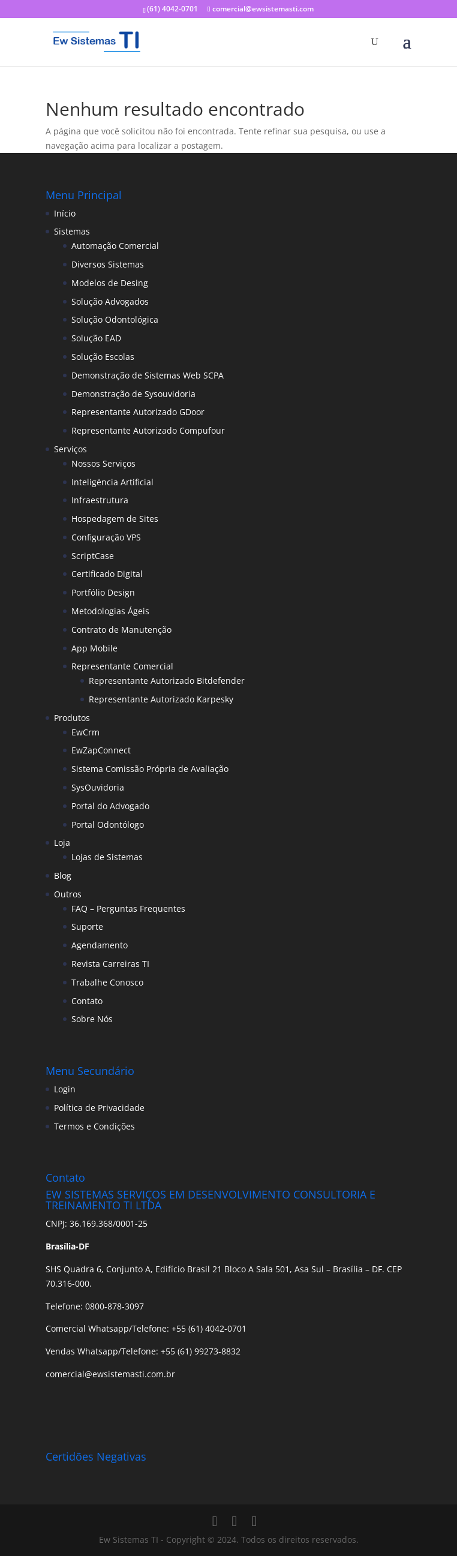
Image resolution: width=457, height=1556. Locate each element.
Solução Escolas (102, 356)
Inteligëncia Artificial (112, 482)
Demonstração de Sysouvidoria (133, 393)
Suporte (87, 926)
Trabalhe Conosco (107, 982)
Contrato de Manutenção (121, 629)
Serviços (70, 449)
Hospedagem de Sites (114, 518)
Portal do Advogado (110, 806)
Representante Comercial (122, 666)
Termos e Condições (94, 1126)
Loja (62, 842)
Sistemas (72, 231)
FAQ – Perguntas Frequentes (128, 908)
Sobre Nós (92, 1019)
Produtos (72, 717)
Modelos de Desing (109, 283)
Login (65, 1089)
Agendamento (99, 945)
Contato (87, 1001)
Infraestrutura (99, 500)
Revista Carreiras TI (110, 963)
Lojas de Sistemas (107, 857)
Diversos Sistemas (107, 264)
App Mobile (94, 648)
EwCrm (85, 732)
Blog (62, 875)
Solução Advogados (110, 301)
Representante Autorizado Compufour (148, 430)
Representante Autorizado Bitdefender (167, 680)
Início (65, 213)
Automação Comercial (115, 245)
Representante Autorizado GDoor (138, 411)
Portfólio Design (103, 592)
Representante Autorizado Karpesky (161, 699)
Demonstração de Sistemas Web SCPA (147, 375)
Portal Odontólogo (107, 824)
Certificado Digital (107, 573)
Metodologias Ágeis (110, 611)
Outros (68, 894)
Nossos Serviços (103, 463)
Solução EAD (96, 338)
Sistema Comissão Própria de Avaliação (149, 768)
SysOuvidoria (97, 787)
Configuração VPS (106, 537)
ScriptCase (92, 555)
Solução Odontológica (114, 319)
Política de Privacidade (99, 1107)
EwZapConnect (101, 750)
